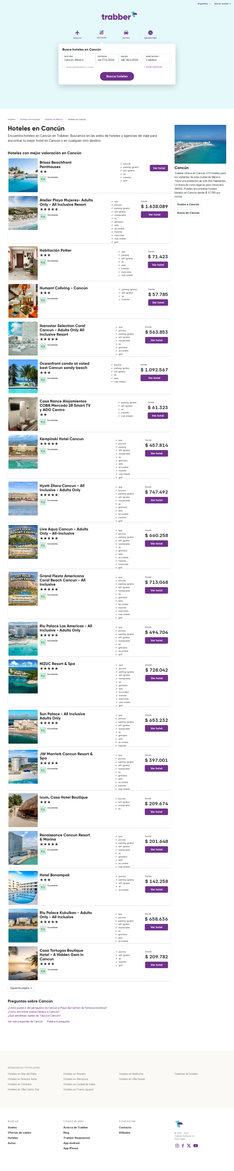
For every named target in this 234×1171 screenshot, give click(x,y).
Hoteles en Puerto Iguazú (78, 1089)
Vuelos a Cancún (188, 204)
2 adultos (151, 59)
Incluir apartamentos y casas (79, 67)
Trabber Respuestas (76, 1137)
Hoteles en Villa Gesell (132, 1079)
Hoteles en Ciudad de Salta (79, 1084)
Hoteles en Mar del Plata (22, 1073)
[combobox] (79, 58)
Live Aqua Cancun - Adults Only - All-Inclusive (64, 531)
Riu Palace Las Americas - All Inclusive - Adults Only (66, 628)
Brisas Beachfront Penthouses (56, 164)
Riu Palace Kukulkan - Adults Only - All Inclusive (66, 914)
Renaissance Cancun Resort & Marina (65, 837)
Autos (12, 1143)
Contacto (125, 1127)
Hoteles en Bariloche (131, 1073)
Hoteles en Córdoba (19, 1084)
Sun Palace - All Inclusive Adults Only (62, 715)
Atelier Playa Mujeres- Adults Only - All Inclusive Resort (66, 202)
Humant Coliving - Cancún (64, 288)
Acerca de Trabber (75, 1127)
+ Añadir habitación (153, 67)
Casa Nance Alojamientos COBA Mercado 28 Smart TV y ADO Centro (65, 405)
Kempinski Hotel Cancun (62, 438)
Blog (66, 1132)
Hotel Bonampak (55, 875)
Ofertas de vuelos (19, 1132)
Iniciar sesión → (222, 3)
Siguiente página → (21, 988)
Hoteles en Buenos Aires (22, 1079)
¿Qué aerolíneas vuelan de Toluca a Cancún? (34, 1015)
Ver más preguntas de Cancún (25, 1021)
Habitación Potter (56, 250)
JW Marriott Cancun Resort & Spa (66, 755)
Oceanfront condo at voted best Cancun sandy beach (64, 365)
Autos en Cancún (188, 212)
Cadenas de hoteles (186, 1073)
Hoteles (13, 1137)
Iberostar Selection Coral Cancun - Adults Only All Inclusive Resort (62, 330)
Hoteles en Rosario (74, 1073)
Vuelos (12, 1127)
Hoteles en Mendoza (75, 1079)
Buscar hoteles (117, 76)
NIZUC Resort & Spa (57, 663)
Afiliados (124, 1132)
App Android (71, 1143)
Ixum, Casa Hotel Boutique (64, 797)
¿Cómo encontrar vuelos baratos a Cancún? (33, 1011)
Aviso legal (180, 1139)
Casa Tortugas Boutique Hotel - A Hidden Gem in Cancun (62, 954)
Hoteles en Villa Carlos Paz (23, 1089)
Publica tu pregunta (58, 1021)
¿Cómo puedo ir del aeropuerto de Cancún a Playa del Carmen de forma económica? (57, 1007)
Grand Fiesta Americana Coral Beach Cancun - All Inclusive (62, 580)
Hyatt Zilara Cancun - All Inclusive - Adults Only (62, 487)
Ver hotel (159, 168)
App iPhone (70, 1148)
